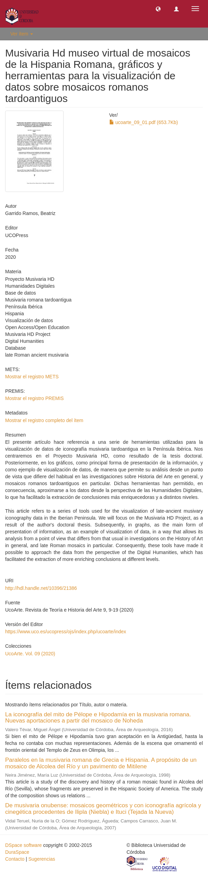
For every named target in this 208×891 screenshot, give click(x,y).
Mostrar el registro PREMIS (34, 398)
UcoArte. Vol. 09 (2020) (30, 653)
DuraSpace (17, 852)
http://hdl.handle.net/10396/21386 (41, 588)
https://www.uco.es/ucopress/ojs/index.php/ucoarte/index (65, 631)
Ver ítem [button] (21, 34)
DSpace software (23, 845)
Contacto (14, 859)
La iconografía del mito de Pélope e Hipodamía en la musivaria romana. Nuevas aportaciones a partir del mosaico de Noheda (98, 717)
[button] (158, 8)
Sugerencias (41, 859)
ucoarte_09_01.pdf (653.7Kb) (143, 122)
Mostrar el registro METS (32, 376)
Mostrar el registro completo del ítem (44, 420)
